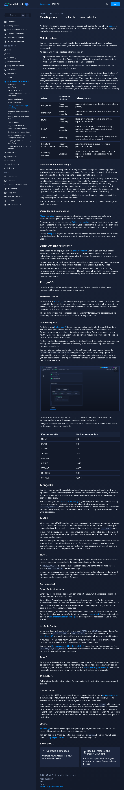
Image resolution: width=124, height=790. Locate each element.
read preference (70, 501)
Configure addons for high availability (18, 107)
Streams (45, 728)
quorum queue (110, 695)
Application (45, 4)
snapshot (52, 234)
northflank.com (46, 779)
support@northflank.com (58, 737)
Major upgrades (47, 216)
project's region (80, 251)
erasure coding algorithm (96, 667)
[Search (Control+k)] (17, 15)
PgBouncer (60, 327)
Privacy (43, 784)
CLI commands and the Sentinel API (68, 646)
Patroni (58, 301)
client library (46, 636)
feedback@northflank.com (51, 786)
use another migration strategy (62, 617)
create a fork (93, 614)
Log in (115, 4)
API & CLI (56, 4)
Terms (42, 781)
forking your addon (80, 222)
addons (112, 26)
